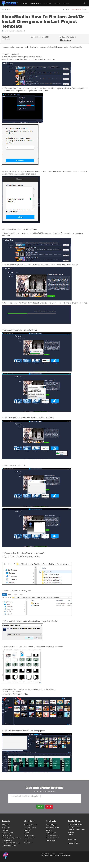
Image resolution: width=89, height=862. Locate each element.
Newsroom (27, 830)
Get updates (65, 40)
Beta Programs (50, 840)
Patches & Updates (51, 825)
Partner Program (29, 835)
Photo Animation (7, 840)
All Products (5, 825)
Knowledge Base (76, 9)
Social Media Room (73, 843)
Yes (40, 806)
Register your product (52, 827)
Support (66, 3)
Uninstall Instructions (52, 838)
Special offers (6, 827)
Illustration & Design (8, 832)
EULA (26, 840)
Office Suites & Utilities (9, 845)
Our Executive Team (30, 827)
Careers (26, 832)
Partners (57, 3)
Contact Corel (28, 843)
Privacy (53, 853)
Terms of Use (45, 853)
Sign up (70, 834)
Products (24, 3)
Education (49, 830)
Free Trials (47, 3)
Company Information (30, 825)
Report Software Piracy (53, 835)
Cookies (60, 853)
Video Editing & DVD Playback (10, 843)
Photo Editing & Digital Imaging (11, 838)
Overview (66, 9)
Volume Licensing (51, 832)
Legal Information (29, 838)
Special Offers (36, 3)
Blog (85, 9)
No (49, 806)
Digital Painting (6, 835)
